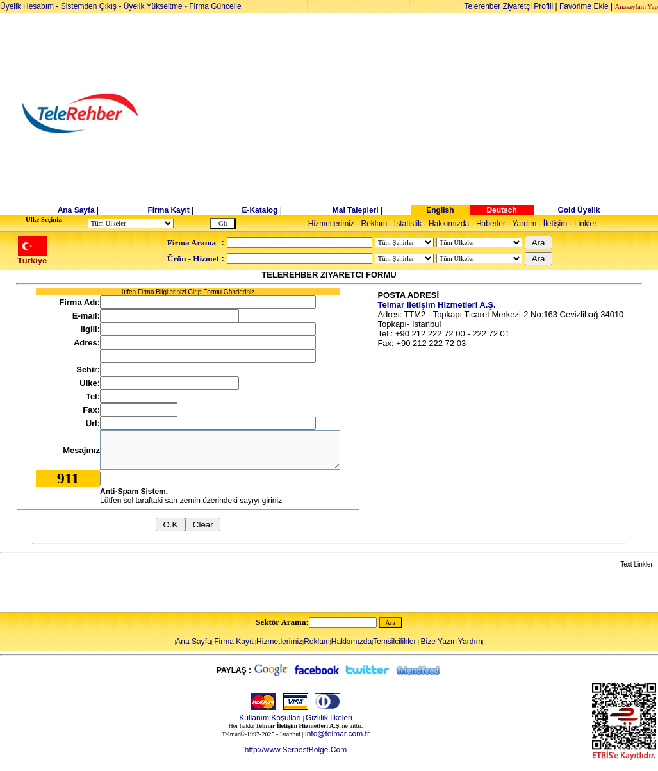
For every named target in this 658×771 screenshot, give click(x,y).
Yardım (524, 223)
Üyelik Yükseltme (153, 6)
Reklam (374, 223)
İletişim (555, 223)
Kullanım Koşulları (270, 717)
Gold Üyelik (578, 210)
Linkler (585, 223)
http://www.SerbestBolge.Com (296, 749)
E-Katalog (259, 210)
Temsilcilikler (394, 641)
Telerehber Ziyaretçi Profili (509, 6)
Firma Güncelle (215, 6)
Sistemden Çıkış (89, 6)
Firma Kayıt (168, 210)
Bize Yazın (439, 641)
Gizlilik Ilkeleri (329, 717)
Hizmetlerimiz (331, 223)
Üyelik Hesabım (27, 6)
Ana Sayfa (76, 210)
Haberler (491, 223)
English (440, 210)
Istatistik (408, 223)
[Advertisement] (427, 113)
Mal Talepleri (356, 210)
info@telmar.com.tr (337, 733)
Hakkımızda (449, 223)
